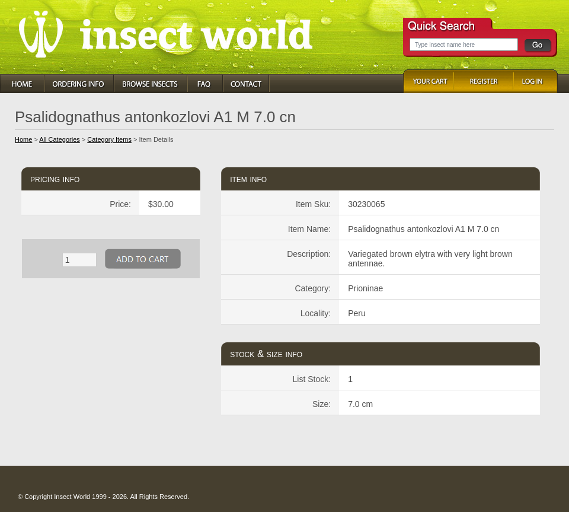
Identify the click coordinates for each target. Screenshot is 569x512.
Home (23, 139)
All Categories (59, 139)
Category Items (109, 139)
